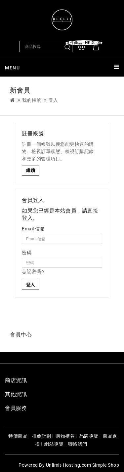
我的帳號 (31, 100)
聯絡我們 (77, 444)
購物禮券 (65, 436)
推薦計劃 (41, 436)
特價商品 (17, 436)
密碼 (26, 252)
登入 (53, 100)
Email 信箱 (33, 228)
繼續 (30, 170)
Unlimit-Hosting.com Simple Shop (82, 465)
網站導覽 (53, 444)
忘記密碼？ (34, 271)
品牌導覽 (89, 436)
